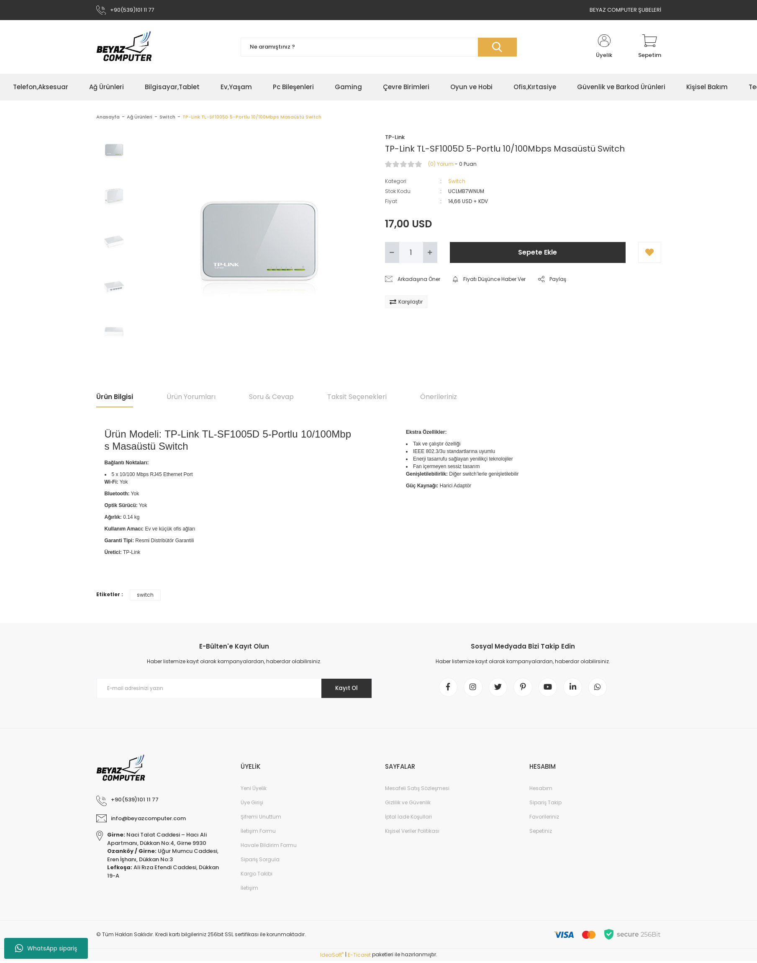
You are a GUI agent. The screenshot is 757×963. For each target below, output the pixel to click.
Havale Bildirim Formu (269, 847)
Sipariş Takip (545, 805)
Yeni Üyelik (254, 790)
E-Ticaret (359, 956)
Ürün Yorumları (191, 397)
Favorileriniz (544, 819)
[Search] (379, 47)
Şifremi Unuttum (261, 819)
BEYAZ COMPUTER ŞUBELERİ (625, 10)
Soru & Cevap (271, 397)
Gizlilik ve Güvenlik (408, 805)
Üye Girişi (252, 805)
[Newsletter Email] (234, 688)
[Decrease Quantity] (392, 252)
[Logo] (124, 47)
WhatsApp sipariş (46, 948)
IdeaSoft (332, 956)
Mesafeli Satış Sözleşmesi (417, 790)
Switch (456, 181)
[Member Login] (604, 47)
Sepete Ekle (537, 252)
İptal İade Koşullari (408, 819)
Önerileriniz (438, 397)
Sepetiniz (540, 833)
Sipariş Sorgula (260, 861)
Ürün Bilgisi (114, 397)
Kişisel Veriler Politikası (412, 833)
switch (145, 594)
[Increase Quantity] (430, 252)
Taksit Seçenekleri (357, 397)
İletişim (249, 890)
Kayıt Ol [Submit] (344, 688)
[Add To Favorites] (649, 252)
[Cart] (649, 47)
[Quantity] (411, 252)
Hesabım (540, 790)
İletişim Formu (258, 833)
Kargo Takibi (256, 876)
